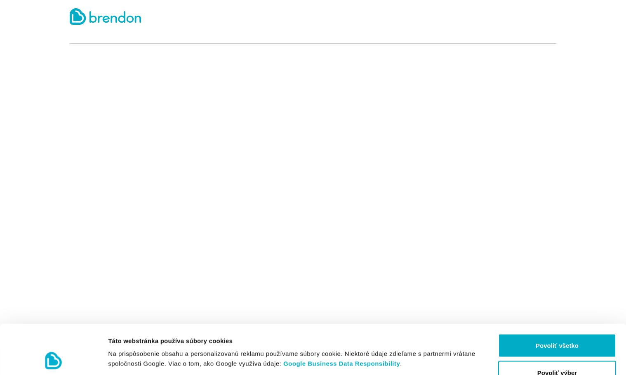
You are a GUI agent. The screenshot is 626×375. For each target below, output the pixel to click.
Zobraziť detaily (430, 343)
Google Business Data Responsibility (341, 317)
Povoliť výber (557, 326)
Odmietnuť (557, 352)
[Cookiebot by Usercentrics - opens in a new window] (53, 359)
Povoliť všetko (557, 298)
